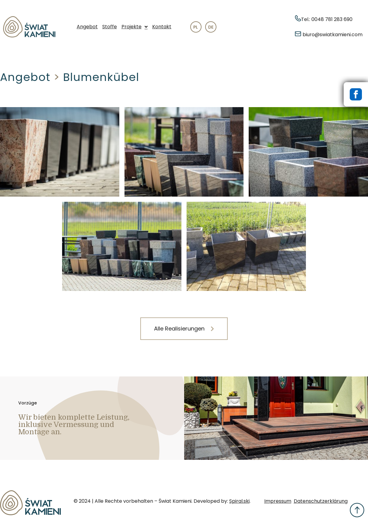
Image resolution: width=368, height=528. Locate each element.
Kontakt (161, 26)
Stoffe (109, 26)
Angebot (87, 26)
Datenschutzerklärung (321, 501)
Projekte (134, 26)
